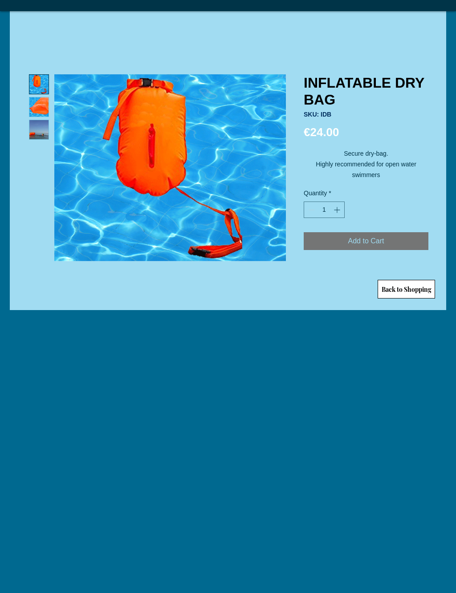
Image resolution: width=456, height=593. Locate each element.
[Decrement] (310, 210)
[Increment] (337, 210)
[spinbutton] (324, 210)
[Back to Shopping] (406, 289)
